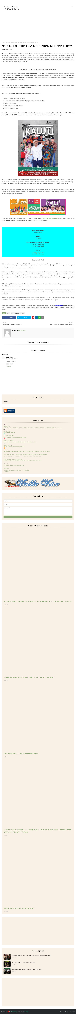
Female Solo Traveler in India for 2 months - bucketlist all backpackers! (22, 456)
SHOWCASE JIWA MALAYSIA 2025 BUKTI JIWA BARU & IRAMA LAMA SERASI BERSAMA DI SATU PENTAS (37, 830)
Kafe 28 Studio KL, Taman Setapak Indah (21, 753)
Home (3, 42)
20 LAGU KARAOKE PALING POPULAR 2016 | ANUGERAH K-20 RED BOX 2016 (31, 955)
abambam (6, 468)
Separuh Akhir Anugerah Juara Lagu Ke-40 (15, 437)
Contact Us (72, 1011)
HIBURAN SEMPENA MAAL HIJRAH (19, 908)
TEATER (7, 42)
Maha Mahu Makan (8, 440)
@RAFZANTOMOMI (9, 436)
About (66, 1011)
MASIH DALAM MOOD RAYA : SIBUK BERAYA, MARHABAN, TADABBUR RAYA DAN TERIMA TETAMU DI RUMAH (33, 428)
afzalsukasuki (7, 464)
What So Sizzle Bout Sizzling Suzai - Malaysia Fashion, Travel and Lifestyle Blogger (25, 454)
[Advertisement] (38, 28)
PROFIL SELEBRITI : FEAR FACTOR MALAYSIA (23, 962)
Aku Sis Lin (7, 426)
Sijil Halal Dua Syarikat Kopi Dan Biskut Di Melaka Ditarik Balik (20, 442)
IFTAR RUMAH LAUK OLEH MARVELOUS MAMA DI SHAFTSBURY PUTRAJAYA (37, 601)
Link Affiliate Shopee (9, 432)
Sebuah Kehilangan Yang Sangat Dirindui (14, 446)
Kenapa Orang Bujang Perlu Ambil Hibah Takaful (16, 470)
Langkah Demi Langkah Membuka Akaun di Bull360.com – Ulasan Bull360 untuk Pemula (27, 451)
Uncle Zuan (9, 357)
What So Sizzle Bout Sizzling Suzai (13, 459)
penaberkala (5, 49)
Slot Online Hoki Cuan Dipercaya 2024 (14, 465)
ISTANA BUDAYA (15, 313)
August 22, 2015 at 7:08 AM (11, 358)
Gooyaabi (26, 1011)
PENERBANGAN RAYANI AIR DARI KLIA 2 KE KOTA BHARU (29, 677)
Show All (6, 471)
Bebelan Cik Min (8, 445)
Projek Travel (59, 305)
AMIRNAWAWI (7, 431)
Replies (9, 366)
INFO (8, 313)
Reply (8, 363)
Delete (11, 363)
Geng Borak (7, 450)
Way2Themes (14, 1011)
